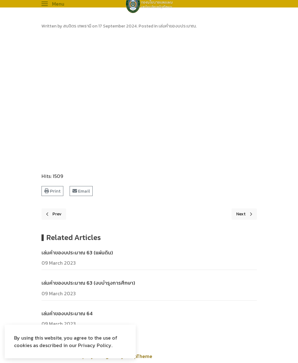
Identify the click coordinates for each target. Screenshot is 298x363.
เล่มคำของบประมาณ (177, 26)
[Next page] (244, 214)
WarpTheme (138, 356)
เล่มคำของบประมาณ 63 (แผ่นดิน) (77, 252)
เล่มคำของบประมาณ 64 (67, 313)
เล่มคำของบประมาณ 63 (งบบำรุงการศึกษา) (88, 283)
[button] (53, 3)
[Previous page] (54, 214)
